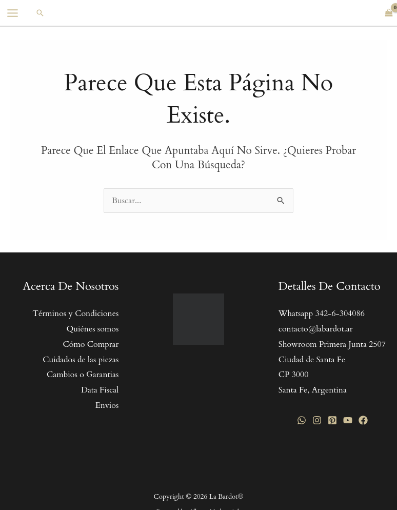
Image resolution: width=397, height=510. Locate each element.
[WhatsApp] (301, 420)
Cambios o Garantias (82, 374)
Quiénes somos (92, 329)
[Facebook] (363, 420)
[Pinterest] (332, 420)
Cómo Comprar (90, 344)
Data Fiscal (99, 390)
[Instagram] (317, 420)
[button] (40, 12)
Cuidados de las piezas (80, 359)
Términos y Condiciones (75, 313)
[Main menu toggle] (12, 13)
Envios (107, 405)
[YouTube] (347, 420)
